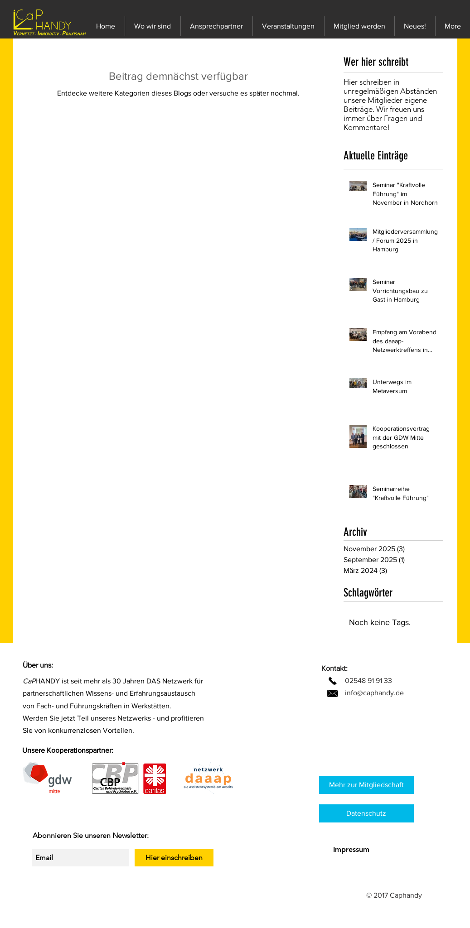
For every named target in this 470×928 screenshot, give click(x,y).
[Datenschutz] (366, 813)
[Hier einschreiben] (174, 857)
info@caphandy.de (374, 693)
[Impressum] (351, 850)
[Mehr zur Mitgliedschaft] (366, 785)
